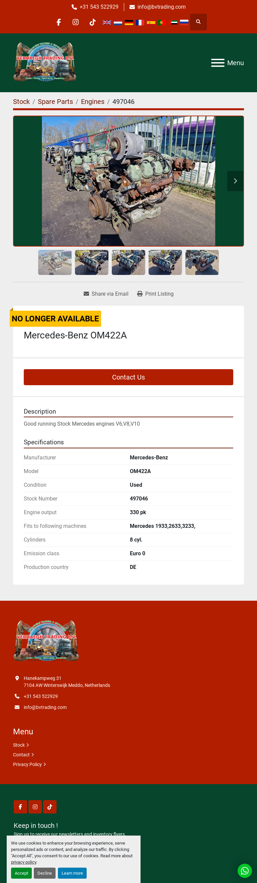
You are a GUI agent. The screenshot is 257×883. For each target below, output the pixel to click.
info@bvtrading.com (162, 7)
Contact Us (128, 377)
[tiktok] (92, 22)
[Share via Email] (106, 294)
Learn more (72, 873)
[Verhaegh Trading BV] (46, 641)
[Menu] (218, 63)
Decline (44, 873)
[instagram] (75, 22)
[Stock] (21, 102)
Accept (21, 873)
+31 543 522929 (99, 7)
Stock (19, 745)
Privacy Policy (27, 764)
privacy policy (23, 862)
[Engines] (92, 102)
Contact (21, 754)
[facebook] (58, 22)
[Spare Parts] (55, 102)
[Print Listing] (155, 294)
